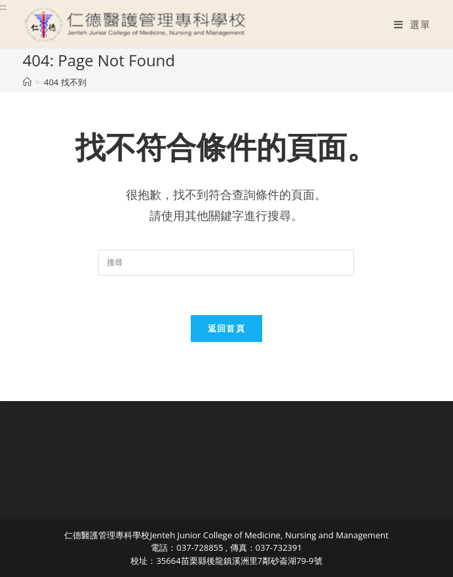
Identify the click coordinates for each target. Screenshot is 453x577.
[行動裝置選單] (412, 24)
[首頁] (27, 82)
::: (3, 6)
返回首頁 (226, 328)
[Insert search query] (226, 262)
